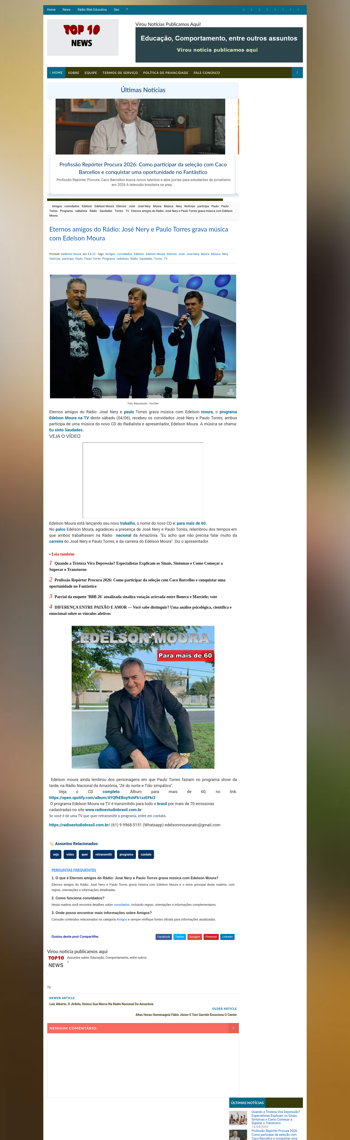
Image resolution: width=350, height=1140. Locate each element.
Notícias (189, 205)
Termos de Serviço (119, 72)
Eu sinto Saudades (131, 420)
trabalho (127, 513)
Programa (84, 210)
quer (84, 856)
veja (55, 856)
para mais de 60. (191, 513)
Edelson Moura (103, 205)
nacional (140, 525)
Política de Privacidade (165, 72)
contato (145, 856)
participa (202, 205)
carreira (83, 531)
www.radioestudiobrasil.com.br (113, 805)
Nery (178, 205)
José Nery (143, 205)
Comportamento (243, 217)
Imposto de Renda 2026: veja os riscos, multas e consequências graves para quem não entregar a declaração (276, 363)
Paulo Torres (68, 210)
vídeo (70, 856)
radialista (99, 210)
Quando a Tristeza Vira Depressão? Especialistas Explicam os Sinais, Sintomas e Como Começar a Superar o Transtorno (276, 101)
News (66, 11)
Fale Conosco (206, 72)
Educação (238, 225)
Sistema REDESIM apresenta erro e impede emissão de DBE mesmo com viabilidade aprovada (276, 284)
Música (168, 205)
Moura (157, 205)
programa (57, 407)
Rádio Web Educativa (91, 11)
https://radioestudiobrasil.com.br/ (79, 820)
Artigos (237, 210)
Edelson (86, 205)
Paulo (53, 210)
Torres (137, 210)
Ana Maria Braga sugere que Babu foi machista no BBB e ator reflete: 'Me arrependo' (276, 325)
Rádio (111, 210)
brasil (162, 799)
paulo (129, 401)
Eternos (121, 205)
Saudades (124, 210)
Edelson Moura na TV (88, 407)
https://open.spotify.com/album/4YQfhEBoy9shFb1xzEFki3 (102, 793)
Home (51, 11)
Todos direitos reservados (130, 1132)
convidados (71, 205)
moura (208, 401)
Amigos (56, 205)
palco (60, 519)
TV (146, 210)
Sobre (73, 72)
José (131, 205)
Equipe (90, 72)
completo (104, 787)
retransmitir (103, 856)
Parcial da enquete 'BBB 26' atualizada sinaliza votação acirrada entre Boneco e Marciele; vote (135, 593)
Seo (116, 11)
